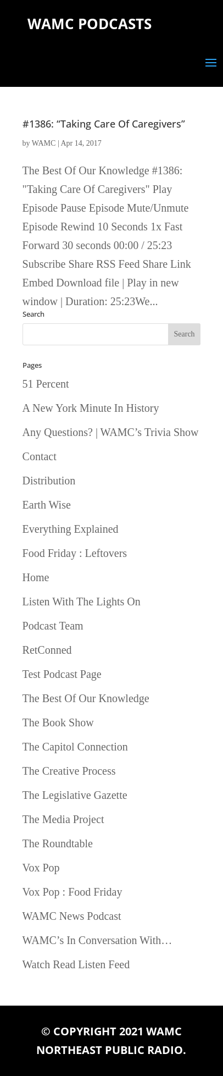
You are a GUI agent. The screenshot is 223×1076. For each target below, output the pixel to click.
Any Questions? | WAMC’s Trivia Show (111, 432)
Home (36, 577)
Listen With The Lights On (82, 601)
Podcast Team (53, 626)
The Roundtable (58, 843)
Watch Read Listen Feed (76, 964)
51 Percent (46, 384)
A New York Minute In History (91, 408)
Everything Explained (71, 529)
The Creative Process (69, 771)
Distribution (49, 480)
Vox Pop (41, 868)
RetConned (47, 650)
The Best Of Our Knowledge (86, 698)
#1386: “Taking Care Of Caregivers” (104, 123)
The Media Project (63, 819)
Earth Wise (47, 505)
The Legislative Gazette (75, 795)
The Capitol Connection (75, 747)
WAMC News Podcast (72, 916)
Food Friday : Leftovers (75, 553)
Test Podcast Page (62, 674)
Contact (40, 456)
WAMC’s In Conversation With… (97, 940)
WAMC (44, 143)
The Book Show (58, 722)
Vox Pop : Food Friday (72, 892)
